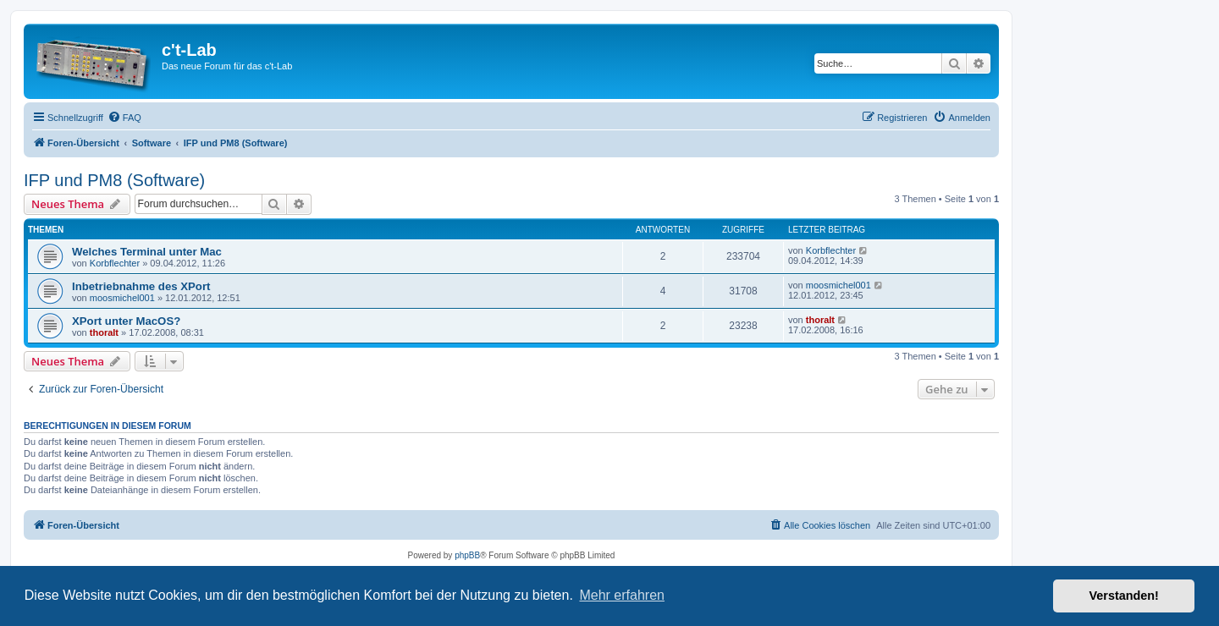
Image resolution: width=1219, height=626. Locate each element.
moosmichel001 (122, 298)
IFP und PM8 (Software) (114, 180)
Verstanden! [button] (1124, 595)
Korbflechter (115, 263)
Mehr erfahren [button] (622, 595)
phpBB (467, 555)
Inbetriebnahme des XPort (141, 286)
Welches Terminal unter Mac (147, 251)
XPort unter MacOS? (126, 321)
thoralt (104, 332)
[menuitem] (124, 117)
